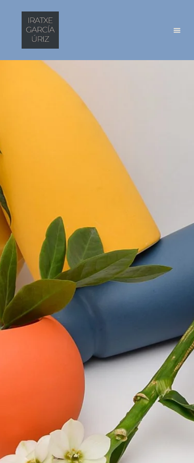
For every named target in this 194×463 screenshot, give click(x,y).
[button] (177, 30)
